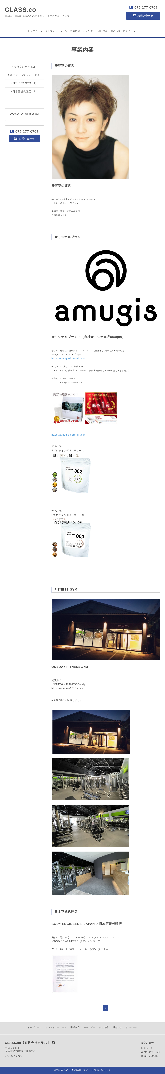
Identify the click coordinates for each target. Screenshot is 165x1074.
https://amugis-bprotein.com (69, 358)
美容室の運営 (61, 185)
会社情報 (103, 31)
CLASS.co (20, 9)
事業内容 (75, 31)
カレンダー (89, 31)
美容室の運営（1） (24, 66)
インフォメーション (56, 31)
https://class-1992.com (66, 203)
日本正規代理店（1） (24, 91)
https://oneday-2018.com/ (67, 688)
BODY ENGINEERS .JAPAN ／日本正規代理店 (87, 924)
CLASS (91, 199)
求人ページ (129, 31)
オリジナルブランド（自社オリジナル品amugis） (88, 337)
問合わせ (115, 31)
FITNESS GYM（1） (24, 83)
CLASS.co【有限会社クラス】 (75, 1070)
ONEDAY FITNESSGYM (70, 666)
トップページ (35, 31)
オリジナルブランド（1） (24, 75)
